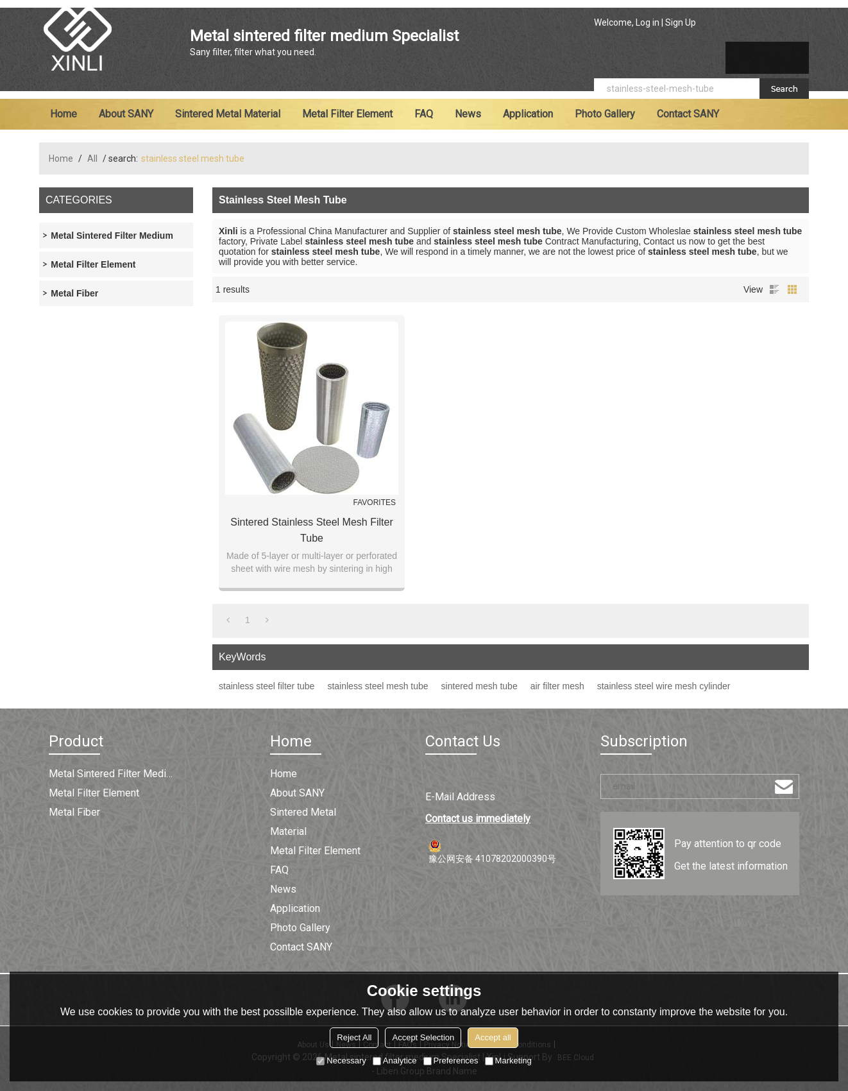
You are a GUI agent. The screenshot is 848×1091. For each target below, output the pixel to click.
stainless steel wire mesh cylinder (664, 686)
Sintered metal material (227, 114)
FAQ (423, 114)
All (92, 158)
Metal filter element (347, 114)
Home (63, 114)
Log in (647, 22)
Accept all (493, 1037)
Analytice (395, 1060)
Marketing (508, 1060)
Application (528, 114)
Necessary (341, 1060)
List (774, 289)
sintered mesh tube (479, 686)
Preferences (451, 1060)
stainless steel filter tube (266, 686)
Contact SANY (688, 114)
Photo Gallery (605, 114)
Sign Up (680, 22)
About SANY (126, 114)
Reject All (354, 1037)
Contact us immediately (477, 818)
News (468, 114)
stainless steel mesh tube (377, 686)
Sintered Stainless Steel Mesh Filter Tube (311, 530)
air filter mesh (557, 686)
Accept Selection (423, 1037)
